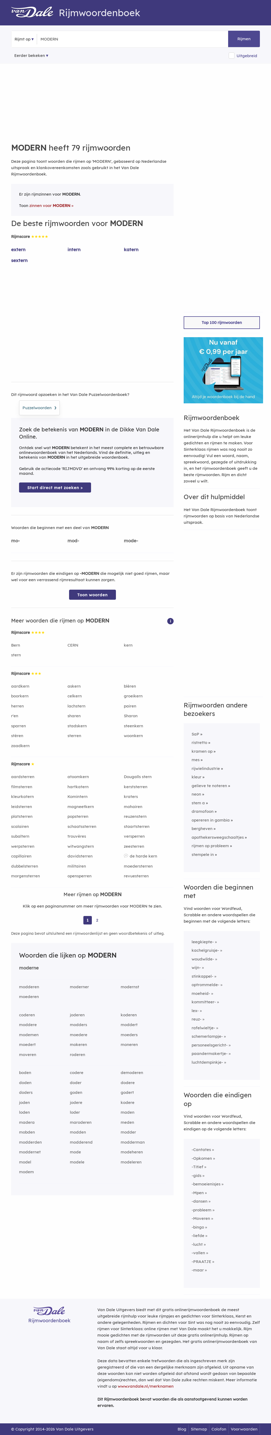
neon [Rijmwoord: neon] (196, 794)
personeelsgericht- (210, 1045)
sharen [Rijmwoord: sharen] (74, 715)
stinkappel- (202, 976)
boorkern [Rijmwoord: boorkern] (20, 695)
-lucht (197, 1244)
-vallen (198, 1252)
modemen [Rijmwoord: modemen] (29, 1034)
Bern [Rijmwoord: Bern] (15, 645)
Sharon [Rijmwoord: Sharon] (131, 715)
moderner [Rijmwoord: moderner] (79, 986)
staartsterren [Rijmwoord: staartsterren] (137, 826)
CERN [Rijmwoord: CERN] (72, 645)
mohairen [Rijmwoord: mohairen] (133, 806)
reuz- (196, 1019)
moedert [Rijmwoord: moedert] (27, 1044)
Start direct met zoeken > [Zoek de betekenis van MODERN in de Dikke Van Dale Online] (55, 487)
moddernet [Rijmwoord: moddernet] (30, 1151)
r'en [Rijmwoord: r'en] (14, 715)
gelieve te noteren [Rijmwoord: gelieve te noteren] (209, 785)
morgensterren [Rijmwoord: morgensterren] (25, 875)
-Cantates (201, 1149)
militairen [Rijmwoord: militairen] (76, 866)
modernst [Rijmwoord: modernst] (130, 986)
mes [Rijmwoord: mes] (196, 759)
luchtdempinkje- (207, 1062)
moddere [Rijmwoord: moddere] (28, 1024)
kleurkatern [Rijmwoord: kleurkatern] (22, 796)
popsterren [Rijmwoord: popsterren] (77, 816)
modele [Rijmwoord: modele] (77, 1162)
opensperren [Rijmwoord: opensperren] (79, 875)
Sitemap (199, 1429)
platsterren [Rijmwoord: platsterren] (22, 816)
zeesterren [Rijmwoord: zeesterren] (134, 846)
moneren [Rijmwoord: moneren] (129, 1044)
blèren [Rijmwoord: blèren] (130, 686)
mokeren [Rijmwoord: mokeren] (78, 1044)
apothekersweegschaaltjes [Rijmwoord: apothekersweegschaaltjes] (218, 837)
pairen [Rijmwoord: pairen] (130, 706)
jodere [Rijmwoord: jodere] (76, 1102)
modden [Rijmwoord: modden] (78, 1132)
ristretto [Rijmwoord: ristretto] (199, 742)
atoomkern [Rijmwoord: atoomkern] (78, 776)
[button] (170, 620)
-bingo (198, 1227)
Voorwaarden (244, 1429)
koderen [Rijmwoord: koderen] (129, 1014)
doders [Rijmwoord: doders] (26, 1092)
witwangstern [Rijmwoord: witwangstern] (80, 846)
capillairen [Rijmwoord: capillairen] (21, 856)
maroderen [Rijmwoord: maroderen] (81, 1122)
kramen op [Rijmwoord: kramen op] (202, 751)
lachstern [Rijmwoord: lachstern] (76, 706)
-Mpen (198, 1192)
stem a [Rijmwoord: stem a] (198, 802)
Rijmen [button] (244, 38)
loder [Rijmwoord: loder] (75, 1112)
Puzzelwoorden (39, 407)
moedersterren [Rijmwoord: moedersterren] (138, 866)
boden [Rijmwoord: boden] (25, 1072)
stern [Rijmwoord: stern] (16, 654)
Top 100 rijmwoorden (222, 322)
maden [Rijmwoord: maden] (127, 1112)
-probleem (201, 1209)
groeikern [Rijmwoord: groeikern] (133, 695)
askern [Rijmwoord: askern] (74, 686)
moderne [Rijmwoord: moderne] (29, 968)
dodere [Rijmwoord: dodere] (128, 1082)
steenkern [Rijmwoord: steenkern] (133, 725)
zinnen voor (49, 205)
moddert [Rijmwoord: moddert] (129, 1024)
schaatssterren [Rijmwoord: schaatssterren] (81, 826)
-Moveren (201, 1218)
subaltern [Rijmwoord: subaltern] (20, 836)
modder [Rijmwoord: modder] (128, 1132)
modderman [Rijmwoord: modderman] (133, 1142)
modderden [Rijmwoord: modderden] (30, 1142)
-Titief (197, 1166)
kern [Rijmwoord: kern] (128, 645)
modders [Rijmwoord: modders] (78, 1024)
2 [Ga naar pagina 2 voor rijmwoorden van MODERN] (97, 920)
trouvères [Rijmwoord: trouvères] (76, 836)
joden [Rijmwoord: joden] (24, 1102)
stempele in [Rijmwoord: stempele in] (203, 854)
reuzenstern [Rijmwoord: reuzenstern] (135, 816)
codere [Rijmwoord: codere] (76, 1072)
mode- (131, 540)
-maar (198, 1269)
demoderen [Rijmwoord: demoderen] (132, 1072)
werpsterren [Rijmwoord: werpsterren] (22, 846)
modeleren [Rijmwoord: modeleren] (131, 1162)
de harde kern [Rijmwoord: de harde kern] (143, 856)
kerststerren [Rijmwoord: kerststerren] (135, 786)
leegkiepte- (203, 941)
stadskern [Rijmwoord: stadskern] (77, 725)
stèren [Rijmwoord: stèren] (17, 735)
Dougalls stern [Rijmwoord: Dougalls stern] (138, 776)
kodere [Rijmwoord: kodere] (127, 1102)
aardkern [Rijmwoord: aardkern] (20, 686)
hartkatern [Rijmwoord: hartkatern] (78, 786)
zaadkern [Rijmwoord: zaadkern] (20, 745)
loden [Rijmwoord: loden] (24, 1112)
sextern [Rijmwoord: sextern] (19, 260)
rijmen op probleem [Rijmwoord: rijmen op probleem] (210, 845)
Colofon (218, 1429)
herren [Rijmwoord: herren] (17, 706)
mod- (73, 540)
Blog (182, 1429)
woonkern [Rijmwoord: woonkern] (133, 735)
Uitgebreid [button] (247, 55)
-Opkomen (202, 1158)
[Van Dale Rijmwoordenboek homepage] (35, 13)
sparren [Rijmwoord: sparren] (18, 725)
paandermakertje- (210, 1053)
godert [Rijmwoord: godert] (127, 1092)
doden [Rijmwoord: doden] (25, 1082)
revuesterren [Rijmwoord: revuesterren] (136, 875)
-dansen (199, 1201)
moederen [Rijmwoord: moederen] (29, 996)
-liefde (198, 1235)
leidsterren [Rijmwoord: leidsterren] (21, 806)
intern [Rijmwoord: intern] (73, 249)
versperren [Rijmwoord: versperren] (134, 836)
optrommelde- (205, 984)
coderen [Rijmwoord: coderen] (27, 1014)
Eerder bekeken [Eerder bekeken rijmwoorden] (29, 55)
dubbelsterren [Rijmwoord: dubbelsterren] (24, 866)
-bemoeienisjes (206, 1183)
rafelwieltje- (203, 1027)
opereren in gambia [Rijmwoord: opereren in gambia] (211, 820)
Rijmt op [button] (22, 39)
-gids (196, 1175)
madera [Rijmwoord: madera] (27, 1122)
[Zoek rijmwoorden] (66, 39)
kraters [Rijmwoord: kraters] (131, 796)
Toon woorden (92, 594)
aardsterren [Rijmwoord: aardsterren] (22, 776)
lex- (195, 1010)
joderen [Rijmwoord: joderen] (77, 1014)
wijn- (196, 967)
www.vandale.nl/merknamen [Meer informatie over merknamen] (146, 1386)
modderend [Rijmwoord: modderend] (81, 1142)
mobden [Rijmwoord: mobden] (27, 1132)
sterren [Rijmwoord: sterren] (74, 735)
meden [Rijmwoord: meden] (127, 1122)
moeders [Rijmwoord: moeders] (129, 1034)
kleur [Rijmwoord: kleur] (196, 776)
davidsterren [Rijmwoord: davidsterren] (80, 856)
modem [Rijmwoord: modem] (26, 1171)
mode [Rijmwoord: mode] (75, 1151)
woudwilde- (203, 959)
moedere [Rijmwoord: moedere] (78, 1034)
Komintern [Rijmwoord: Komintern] (77, 796)
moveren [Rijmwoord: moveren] (27, 1054)
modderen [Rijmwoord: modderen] (29, 986)
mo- (15, 540)
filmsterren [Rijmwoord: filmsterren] (21, 786)
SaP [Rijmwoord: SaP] (195, 734)
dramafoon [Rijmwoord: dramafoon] (203, 811)
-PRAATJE (201, 1261)
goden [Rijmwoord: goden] (76, 1092)
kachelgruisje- (205, 950)
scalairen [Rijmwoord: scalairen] (20, 826)
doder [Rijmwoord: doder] (76, 1082)
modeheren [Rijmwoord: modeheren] (132, 1151)
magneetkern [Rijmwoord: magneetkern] (80, 806)
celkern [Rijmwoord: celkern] (74, 695)
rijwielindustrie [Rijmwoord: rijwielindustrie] (206, 768)
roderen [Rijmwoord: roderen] (77, 1054)
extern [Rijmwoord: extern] (18, 249)
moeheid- (201, 993)
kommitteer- (204, 1001)
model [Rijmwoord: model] (25, 1162)
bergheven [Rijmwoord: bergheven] (202, 828)
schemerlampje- (207, 1036)
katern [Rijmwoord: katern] (131, 249)
